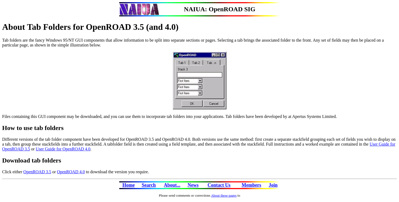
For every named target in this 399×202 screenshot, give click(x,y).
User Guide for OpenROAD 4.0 (63, 149)
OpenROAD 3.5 (37, 171)
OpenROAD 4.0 (71, 171)
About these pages (223, 195)
